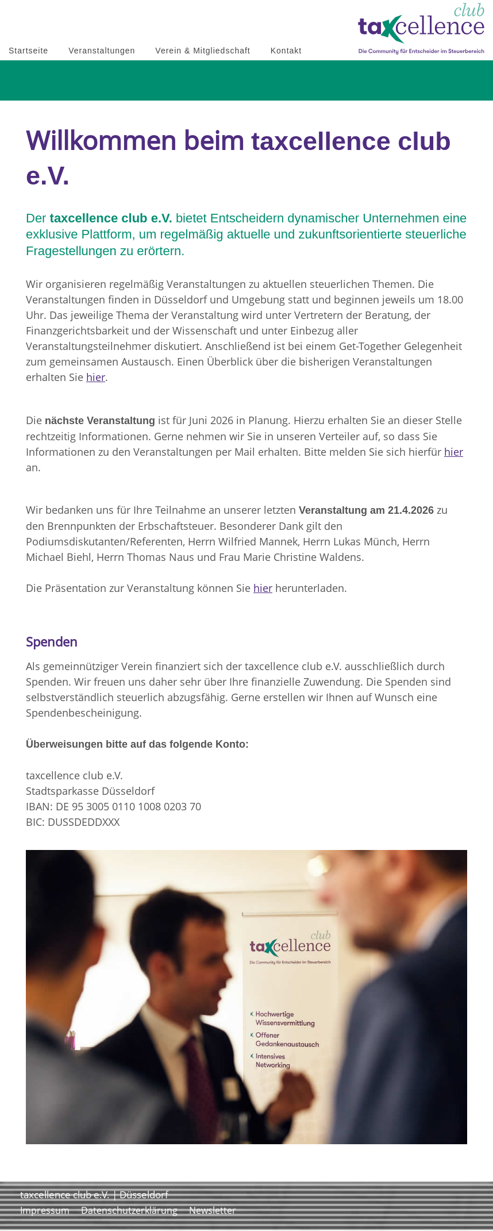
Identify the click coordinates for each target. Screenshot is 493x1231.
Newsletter (212, 1210)
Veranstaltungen (101, 50)
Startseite (28, 50)
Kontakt (286, 50)
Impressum (45, 1210)
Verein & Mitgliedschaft (202, 50)
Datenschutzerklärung (129, 1210)
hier (95, 377)
